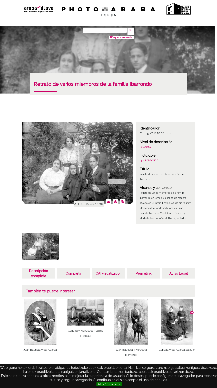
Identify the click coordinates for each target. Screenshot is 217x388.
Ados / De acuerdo (109, 384)
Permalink (143, 272)
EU (103, 15)
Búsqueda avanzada (121, 35)
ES (108, 15)
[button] (192, 310)
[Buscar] (106, 30)
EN (114, 15)
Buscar (131, 30)
